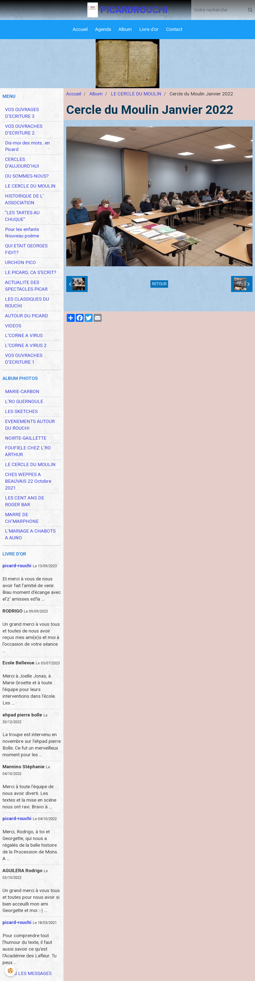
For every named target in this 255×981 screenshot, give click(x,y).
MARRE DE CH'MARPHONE (22, 518)
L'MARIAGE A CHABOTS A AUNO (30, 534)
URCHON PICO (20, 262)
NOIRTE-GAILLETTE (25, 438)
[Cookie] (10, 970)
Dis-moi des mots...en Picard (27, 146)
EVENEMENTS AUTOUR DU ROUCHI (30, 425)
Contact (174, 29)
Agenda (103, 29)
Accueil (80, 29)
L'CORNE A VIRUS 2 (26, 345)
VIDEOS (13, 326)
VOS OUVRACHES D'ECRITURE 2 (23, 130)
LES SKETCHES (21, 411)
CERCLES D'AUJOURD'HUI (22, 163)
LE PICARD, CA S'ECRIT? (30, 272)
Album (125, 29)
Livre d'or (149, 29)
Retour (159, 283)
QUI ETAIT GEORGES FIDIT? (26, 249)
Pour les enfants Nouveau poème (22, 233)
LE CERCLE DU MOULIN (136, 94)
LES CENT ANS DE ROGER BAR (24, 501)
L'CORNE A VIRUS (24, 335)
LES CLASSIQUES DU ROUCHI (27, 302)
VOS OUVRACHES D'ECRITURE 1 (23, 359)
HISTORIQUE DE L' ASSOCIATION (24, 199)
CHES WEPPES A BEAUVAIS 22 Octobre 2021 (28, 481)
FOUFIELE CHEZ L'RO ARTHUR (28, 451)
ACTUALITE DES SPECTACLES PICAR (26, 286)
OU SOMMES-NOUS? (27, 176)
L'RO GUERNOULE (24, 401)
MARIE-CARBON (22, 391)
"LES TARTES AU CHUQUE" (22, 216)
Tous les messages (28, 973)
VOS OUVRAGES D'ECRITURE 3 (22, 113)
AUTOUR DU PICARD (26, 316)
